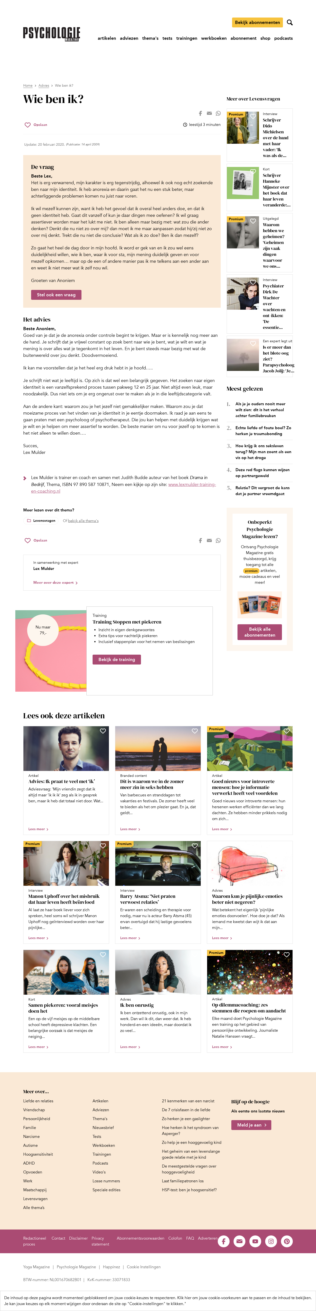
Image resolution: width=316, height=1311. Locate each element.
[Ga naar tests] (167, 38)
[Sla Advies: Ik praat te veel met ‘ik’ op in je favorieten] (103, 731)
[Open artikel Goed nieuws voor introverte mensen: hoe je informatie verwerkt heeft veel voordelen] (250, 780)
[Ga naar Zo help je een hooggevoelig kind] (191, 1142)
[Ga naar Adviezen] (101, 1110)
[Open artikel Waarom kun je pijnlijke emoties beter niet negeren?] (250, 892)
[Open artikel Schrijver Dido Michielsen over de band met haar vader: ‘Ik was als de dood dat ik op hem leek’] (258, 135)
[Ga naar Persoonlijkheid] (36, 1118)
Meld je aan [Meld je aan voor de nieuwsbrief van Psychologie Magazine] (249, 1125)
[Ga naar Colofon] (175, 1238)
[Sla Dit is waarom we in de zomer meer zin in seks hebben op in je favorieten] (194, 731)
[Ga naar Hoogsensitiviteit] (38, 1154)
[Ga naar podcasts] (283, 38)
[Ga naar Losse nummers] (106, 1181)
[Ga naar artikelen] (107, 38)
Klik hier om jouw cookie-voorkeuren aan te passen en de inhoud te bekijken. (244, 1297)
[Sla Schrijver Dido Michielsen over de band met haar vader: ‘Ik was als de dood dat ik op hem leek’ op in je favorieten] (253, 116)
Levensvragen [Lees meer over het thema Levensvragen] (44, 521)
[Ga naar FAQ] (190, 1238)
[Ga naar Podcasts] (100, 1163)
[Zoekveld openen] (290, 22)
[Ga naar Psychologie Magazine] (77, 1267)
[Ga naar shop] (265, 38)
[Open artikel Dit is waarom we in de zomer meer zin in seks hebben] (158, 780)
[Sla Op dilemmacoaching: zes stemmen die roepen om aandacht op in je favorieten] (286, 954)
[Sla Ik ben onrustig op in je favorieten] (194, 954)
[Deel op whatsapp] (218, 113)
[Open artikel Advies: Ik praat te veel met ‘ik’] (66, 780)
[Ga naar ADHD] (29, 1163)
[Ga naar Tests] (97, 1136)
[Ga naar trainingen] (186, 38)
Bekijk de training (117, 659)
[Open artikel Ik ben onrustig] (158, 1001)
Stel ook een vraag (56, 295)
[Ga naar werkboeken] (214, 38)
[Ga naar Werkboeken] (104, 1145)
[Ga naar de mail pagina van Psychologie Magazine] (239, 1241)
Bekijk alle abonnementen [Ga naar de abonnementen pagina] (259, 632)
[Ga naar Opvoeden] (32, 1172)
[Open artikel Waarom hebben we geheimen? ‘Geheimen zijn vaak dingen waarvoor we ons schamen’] (258, 242)
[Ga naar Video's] (99, 1172)
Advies (44, 85)
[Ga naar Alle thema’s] (33, 1207)
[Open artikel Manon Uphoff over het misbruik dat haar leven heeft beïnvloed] (66, 892)
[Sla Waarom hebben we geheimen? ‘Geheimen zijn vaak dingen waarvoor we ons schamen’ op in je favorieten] (253, 221)
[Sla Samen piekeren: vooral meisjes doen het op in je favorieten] (103, 954)
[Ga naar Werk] (27, 1181)
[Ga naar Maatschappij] (35, 1190)
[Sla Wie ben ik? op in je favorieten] (36, 125)
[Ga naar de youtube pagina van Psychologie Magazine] (255, 1241)
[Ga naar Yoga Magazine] (37, 1267)
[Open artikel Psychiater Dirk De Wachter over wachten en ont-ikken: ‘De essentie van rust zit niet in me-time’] (258, 304)
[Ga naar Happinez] (112, 1267)
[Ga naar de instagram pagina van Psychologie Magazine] (271, 1241)
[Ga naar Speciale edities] (106, 1190)
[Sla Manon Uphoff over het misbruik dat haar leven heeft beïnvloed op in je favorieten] (103, 846)
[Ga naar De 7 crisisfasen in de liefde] (186, 1110)
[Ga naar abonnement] (244, 38)
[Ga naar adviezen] (129, 38)
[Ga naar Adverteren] (208, 1238)
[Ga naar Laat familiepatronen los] (183, 1181)
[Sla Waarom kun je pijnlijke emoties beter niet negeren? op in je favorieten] (286, 846)
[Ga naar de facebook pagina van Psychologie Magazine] (224, 1241)
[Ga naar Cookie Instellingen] (144, 1267)
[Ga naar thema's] (150, 38)
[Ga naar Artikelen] (100, 1101)
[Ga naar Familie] (29, 1127)
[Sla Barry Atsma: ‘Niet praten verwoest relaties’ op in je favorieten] (194, 846)
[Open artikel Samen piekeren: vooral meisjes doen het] (66, 1001)
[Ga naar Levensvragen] (35, 1198)
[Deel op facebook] (200, 113)
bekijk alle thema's (83, 521)
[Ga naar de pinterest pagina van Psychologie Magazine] (287, 1241)
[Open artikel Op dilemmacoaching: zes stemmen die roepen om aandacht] (250, 1001)
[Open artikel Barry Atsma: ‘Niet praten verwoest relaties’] (158, 892)
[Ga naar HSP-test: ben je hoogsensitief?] (189, 1190)
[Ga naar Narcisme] (31, 1136)
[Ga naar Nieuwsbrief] (103, 1127)
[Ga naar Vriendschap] (34, 1110)
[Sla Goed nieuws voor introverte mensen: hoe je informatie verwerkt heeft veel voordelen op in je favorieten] (286, 731)
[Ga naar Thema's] (100, 1118)
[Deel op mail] (209, 113)
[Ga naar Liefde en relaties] (38, 1101)
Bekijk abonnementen (257, 22)
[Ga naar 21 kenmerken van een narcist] (188, 1101)
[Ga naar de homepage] (51, 34)
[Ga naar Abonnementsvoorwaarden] (140, 1238)
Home (28, 85)
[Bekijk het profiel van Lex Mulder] (122, 572)
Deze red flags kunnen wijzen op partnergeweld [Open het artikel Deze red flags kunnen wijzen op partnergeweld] (263, 472)
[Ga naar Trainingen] (102, 1154)
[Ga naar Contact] (58, 1238)
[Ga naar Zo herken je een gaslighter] (186, 1118)
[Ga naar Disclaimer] (78, 1238)
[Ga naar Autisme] (30, 1145)
